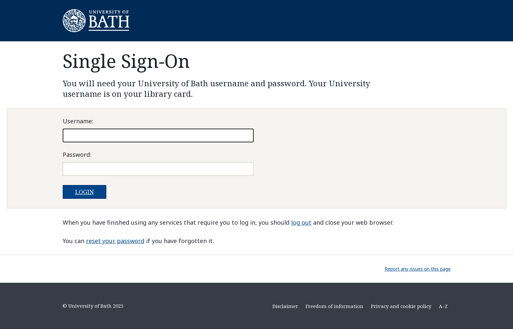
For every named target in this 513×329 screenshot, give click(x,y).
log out (301, 222)
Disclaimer (285, 306)
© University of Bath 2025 (93, 305)
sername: (78, 121)
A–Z (443, 306)
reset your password (115, 241)
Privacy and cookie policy (401, 306)
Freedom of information (334, 306)
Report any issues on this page (418, 269)
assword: (77, 154)
